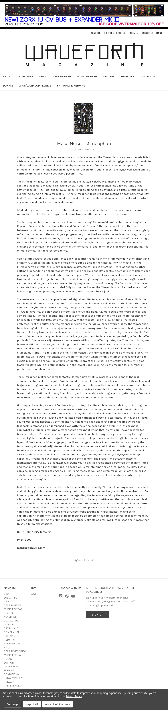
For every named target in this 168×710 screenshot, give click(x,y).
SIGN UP (97, 614)
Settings (12, 704)
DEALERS (108, 76)
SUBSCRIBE (26, 76)
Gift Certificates (114, 33)
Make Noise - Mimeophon (84, 143)
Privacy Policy (74, 696)
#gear (77, 560)
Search (95, 33)
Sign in (133, 33)
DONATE (8, 85)
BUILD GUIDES (12, 643)
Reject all (32, 704)
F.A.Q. (7, 647)
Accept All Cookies (57, 704)
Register (147, 33)
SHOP (8, 76)
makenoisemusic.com (31, 547)
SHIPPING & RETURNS (71, 85)
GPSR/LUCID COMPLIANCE (35, 85)
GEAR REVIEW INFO (15, 651)
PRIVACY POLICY (13, 678)
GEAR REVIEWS (62, 76)
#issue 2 (89, 560)
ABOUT (43, 76)
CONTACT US (147, 76)
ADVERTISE (127, 76)
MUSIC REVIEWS (87, 76)
